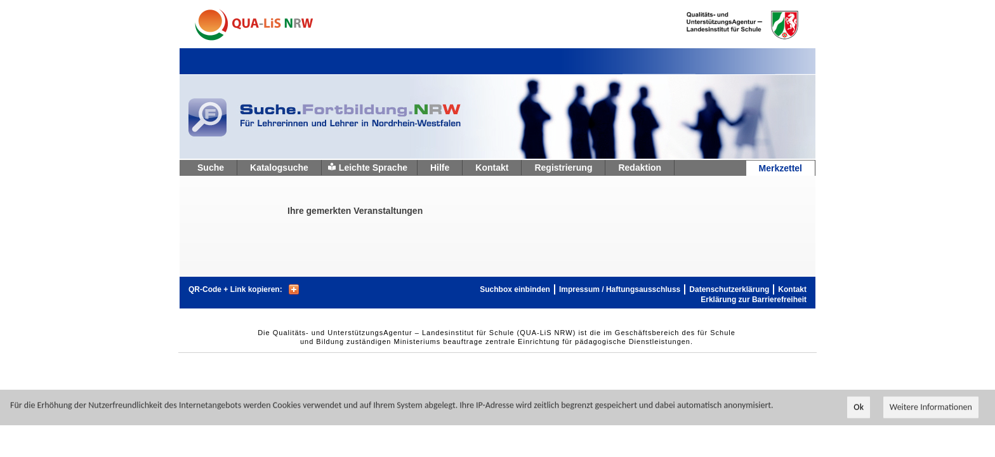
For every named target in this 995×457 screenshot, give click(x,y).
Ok (858, 408)
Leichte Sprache (373, 167)
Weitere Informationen (931, 408)
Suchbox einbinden (515, 289)
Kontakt (491, 167)
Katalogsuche (279, 167)
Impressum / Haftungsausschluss (619, 289)
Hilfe (439, 167)
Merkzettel (780, 168)
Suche (210, 167)
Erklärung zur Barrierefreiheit (754, 299)
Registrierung (563, 167)
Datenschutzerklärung (729, 289)
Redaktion (639, 167)
